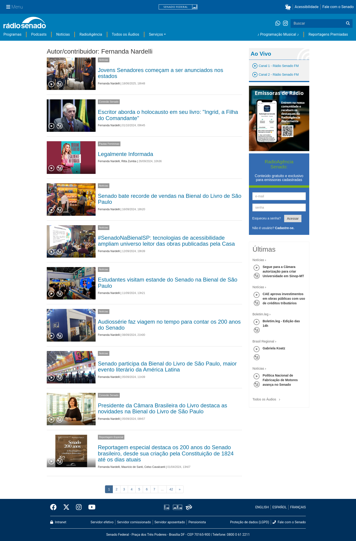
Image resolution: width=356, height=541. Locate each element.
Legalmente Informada (125, 154)
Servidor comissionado (134, 522)
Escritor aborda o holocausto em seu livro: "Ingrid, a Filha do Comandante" (168, 115)
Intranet (58, 522)
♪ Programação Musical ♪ (278, 34)
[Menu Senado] (14, 6)
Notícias (63, 34)
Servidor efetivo (102, 522)
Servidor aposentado (170, 522)
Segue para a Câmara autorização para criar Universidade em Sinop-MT (283, 271)
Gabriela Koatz (274, 348)
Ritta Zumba (128, 161)
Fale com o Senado (338, 7)
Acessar (293, 218)
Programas (12, 34)
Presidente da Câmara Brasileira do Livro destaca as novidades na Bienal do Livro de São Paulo (162, 408)
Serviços (156, 34)
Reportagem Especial (111, 437)
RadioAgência (90, 34)
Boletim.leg (260, 314)
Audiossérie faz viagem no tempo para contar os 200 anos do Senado (169, 325)
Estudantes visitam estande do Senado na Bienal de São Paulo (167, 282)
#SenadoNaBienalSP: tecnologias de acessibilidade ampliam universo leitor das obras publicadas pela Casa (166, 241)
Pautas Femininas (109, 143)
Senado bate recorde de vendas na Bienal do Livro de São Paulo (169, 199)
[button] (289, 7)
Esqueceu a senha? (266, 218)
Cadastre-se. (284, 228)
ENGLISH (262, 507)
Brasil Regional (263, 341)
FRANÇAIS (298, 507)
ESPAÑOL (279, 507)
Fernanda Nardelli (109, 83)
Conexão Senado (109, 101)
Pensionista (197, 522)
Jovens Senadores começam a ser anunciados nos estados (160, 73)
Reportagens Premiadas (328, 34)
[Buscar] (348, 23)
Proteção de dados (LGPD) (249, 522)
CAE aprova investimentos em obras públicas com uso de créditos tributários (284, 298)
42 (171, 489)
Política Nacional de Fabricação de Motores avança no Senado (280, 380)
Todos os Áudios (125, 34)
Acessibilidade (307, 7)
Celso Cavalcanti (154, 467)
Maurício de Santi (132, 467)
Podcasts (39, 34)
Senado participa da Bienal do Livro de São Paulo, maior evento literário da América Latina (167, 366)
